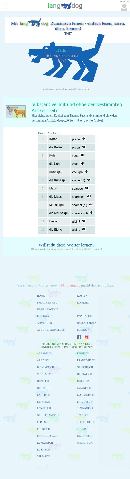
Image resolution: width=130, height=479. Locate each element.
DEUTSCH (43, 388)
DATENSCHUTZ (86, 323)
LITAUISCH (44, 408)
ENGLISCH (43, 394)
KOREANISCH (85, 394)
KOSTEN (82, 295)
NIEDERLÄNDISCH (48, 415)
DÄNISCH (43, 381)
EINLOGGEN (44, 316)
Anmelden (62, 89)
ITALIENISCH (85, 381)
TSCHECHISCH (86, 422)
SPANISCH (83, 415)
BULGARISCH (45, 367)
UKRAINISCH (85, 435)
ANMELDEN (44, 323)
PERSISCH (43, 422)
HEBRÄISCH (84, 374)
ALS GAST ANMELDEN (51, 329)
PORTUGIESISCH (47, 435)
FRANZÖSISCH (86, 360)
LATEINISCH (84, 401)
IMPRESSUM (84, 316)
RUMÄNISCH (45, 442)
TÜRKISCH (83, 429)
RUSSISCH (43, 449)
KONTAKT (83, 302)
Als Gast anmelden (79, 89)
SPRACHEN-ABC (47, 302)
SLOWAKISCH (85, 408)
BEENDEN (83, 329)
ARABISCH (44, 360)
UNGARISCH (85, 442)
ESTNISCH (43, 401)
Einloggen (50, 89)
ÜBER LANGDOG (47, 309)
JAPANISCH (84, 388)
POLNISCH (43, 429)
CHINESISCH (45, 374)
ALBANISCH (44, 353)
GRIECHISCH (85, 367)
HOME (41, 295)
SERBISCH (43, 456)
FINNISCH (83, 353)
